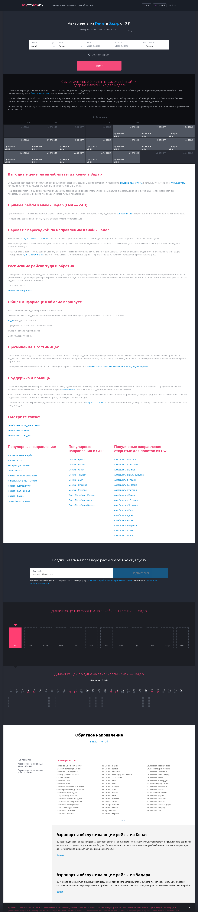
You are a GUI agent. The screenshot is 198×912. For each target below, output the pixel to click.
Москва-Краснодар (68, 792)
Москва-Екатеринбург (69, 804)
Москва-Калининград (159, 774)
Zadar (59, 891)
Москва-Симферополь (68, 771)
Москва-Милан (156, 789)
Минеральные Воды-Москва (71, 789)
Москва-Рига (110, 780)
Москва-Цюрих (157, 795)
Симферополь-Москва (68, 774)
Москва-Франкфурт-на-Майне (118, 774)
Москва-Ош (155, 810)
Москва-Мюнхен (66, 813)
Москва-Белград (157, 807)
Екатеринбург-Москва (69, 807)
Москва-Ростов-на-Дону (70, 798)
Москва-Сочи (64, 780)
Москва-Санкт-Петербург (69, 766)
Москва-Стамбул (67, 810)
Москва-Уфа (110, 789)
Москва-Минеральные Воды (71, 786)
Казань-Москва (112, 801)
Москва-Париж (111, 766)
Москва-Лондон (112, 786)
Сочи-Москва (64, 777)
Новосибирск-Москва (160, 769)
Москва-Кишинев (112, 771)
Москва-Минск (111, 807)
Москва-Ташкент (158, 798)
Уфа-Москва (110, 810)
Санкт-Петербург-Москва (69, 769)
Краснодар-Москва (68, 795)
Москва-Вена (110, 783)
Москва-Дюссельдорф (160, 804)
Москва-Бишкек (157, 801)
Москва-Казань (112, 792)
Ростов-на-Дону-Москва (70, 801)
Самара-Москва (112, 804)
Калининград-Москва (159, 783)
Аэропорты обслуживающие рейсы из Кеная (30, 765)
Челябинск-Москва (158, 792)
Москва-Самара (112, 798)
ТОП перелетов (24, 760)
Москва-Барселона (158, 771)
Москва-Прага (156, 777)
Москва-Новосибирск (160, 766)
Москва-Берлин (112, 813)
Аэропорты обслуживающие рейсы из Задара (30, 771)
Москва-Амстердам (159, 780)
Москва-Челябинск (158, 786)
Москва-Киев (64, 783)
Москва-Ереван (111, 769)
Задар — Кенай (99, 741)
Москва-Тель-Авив (113, 777)
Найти (99, 66)
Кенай (60, 855)
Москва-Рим (110, 795)
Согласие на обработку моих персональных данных (110, 580)
